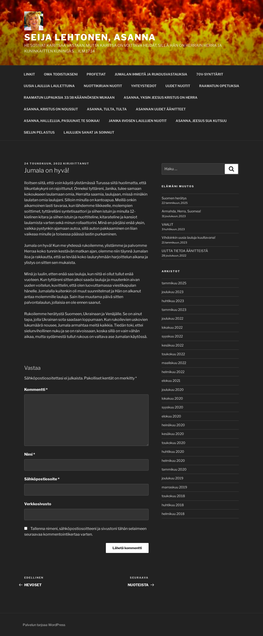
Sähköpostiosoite (42, 479)
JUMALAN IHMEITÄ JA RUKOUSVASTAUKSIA (151, 74)
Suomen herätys (174, 198)
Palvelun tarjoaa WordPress (44, 625)
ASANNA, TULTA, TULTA (107, 109)
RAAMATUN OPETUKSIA (219, 86)
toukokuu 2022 (173, 354)
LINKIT (29, 74)
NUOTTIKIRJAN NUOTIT (103, 86)
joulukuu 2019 (172, 478)
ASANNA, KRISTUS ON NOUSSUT (51, 109)
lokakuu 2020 (172, 398)
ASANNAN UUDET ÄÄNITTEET (161, 109)
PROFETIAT (96, 74)
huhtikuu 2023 (173, 301)
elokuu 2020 (171, 416)
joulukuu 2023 (172, 292)
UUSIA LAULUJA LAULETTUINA (49, 86)
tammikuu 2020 (174, 469)
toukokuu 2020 (173, 443)
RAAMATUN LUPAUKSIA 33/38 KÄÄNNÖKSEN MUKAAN (69, 97)
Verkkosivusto (37, 504)
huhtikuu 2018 (173, 505)
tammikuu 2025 (174, 283)
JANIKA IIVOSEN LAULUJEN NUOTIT (138, 121)
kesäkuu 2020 (173, 434)
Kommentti (36, 389)
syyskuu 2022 (172, 336)
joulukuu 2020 (173, 390)
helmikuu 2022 (173, 372)
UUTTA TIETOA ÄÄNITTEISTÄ (185, 251)
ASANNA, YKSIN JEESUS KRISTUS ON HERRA (160, 97)
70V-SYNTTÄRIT (209, 74)
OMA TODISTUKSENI (61, 74)
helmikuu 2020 (173, 460)
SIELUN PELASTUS (39, 132)
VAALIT (167, 224)
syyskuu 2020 (172, 407)
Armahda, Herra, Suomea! (181, 211)
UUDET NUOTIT (177, 86)
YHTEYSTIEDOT (143, 86)
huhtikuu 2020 (173, 451)
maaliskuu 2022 (174, 363)
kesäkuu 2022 (172, 345)
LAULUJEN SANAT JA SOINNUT (89, 132)
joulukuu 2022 (172, 318)
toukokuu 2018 (173, 496)
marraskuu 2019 (174, 487)
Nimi (29, 454)
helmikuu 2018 (173, 514)
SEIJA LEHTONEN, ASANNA (90, 37)
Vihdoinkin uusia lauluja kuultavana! (188, 237)
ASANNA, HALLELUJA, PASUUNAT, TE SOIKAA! (62, 121)
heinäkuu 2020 (173, 425)
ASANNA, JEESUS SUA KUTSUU (201, 121)
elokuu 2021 (171, 381)
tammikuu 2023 (174, 310)
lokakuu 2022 (172, 327)
